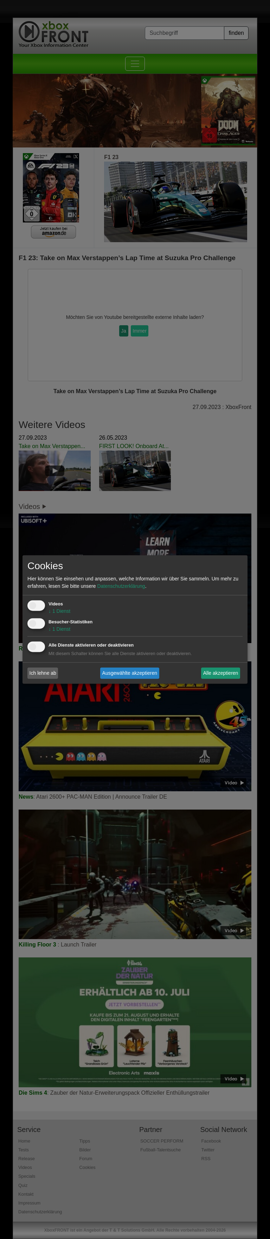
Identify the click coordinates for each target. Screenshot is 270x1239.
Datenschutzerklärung (121, 586)
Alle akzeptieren (220, 673)
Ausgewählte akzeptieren (129, 673)
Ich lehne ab (43, 673)
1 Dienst (59, 611)
